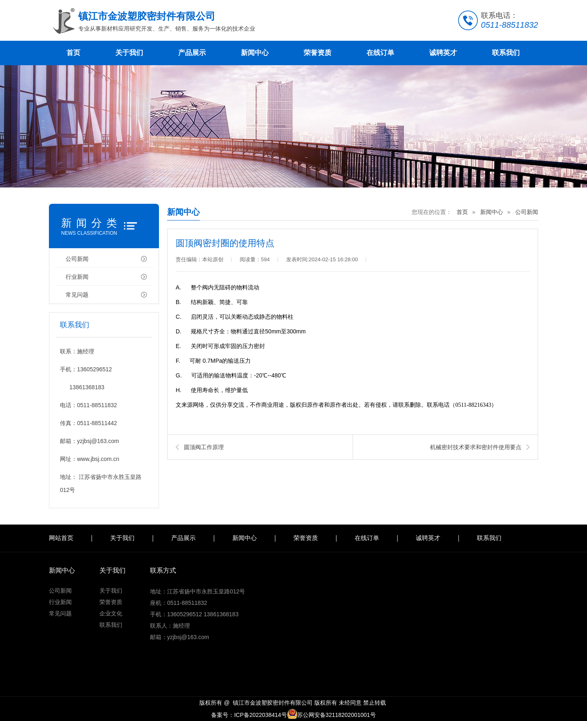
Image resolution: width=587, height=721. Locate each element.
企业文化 (110, 613)
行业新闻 (77, 276)
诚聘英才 (443, 53)
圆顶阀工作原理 (204, 447)
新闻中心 (255, 53)
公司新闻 (77, 259)
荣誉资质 (317, 53)
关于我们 (129, 53)
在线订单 (380, 53)
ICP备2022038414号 (260, 715)
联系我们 (506, 53)
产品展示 (192, 53)
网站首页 (61, 537)
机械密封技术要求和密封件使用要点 (475, 447)
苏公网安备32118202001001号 (331, 715)
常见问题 (77, 294)
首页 (73, 53)
